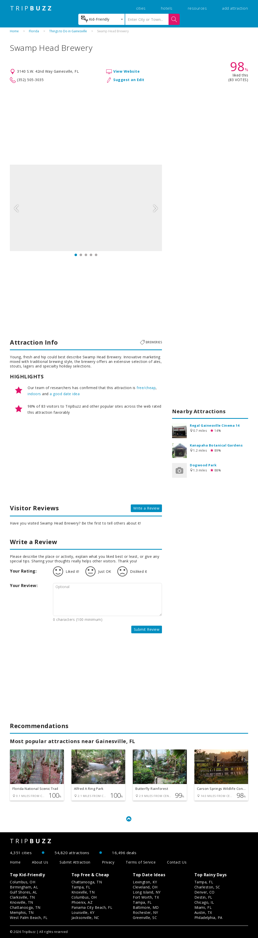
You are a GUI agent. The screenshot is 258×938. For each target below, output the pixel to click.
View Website (126, 71)
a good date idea (65, 393)
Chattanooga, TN (25, 907)
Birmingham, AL (24, 887)
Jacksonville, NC (85, 917)
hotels (167, 8)
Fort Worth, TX (146, 897)
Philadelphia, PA (208, 917)
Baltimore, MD (146, 907)
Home (14, 31)
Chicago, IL (204, 902)
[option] (86, 208)
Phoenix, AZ (82, 902)
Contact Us (177, 862)
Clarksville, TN (22, 897)
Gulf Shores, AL (23, 892)
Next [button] (155, 208)
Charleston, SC (207, 887)
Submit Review (147, 629)
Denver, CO (204, 892)
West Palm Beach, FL (29, 917)
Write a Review (146, 508)
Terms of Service (141, 862)
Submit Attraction (75, 862)
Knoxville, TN (21, 902)
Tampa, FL (80, 887)
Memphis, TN (22, 912)
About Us (40, 862)
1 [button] (76, 255)
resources (197, 8)
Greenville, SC (145, 917)
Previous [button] (16, 208)
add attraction (235, 8)
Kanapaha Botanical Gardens (216, 445)
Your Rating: (23, 571)
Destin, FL (203, 897)
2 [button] (81, 255)
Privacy (108, 862)
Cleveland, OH (145, 887)
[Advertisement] (129, 124)
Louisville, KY (83, 912)
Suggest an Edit (128, 79)
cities (141, 8)
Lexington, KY (145, 882)
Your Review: (24, 585)
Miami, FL (203, 907)
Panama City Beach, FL (92, 907)
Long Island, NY (147, 892)
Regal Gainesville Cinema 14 (214, 425)
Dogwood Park (203, 465)
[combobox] (101, 19)
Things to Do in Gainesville (68, 31)
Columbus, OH (22, 882)
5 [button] (96, 255)
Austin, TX (203, 912)
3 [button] (86, 255)
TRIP (31, 8)
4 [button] (91, 255)
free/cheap (146, 387)
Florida (34, 31)
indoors (34, 393)
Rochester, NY (145, 912)
